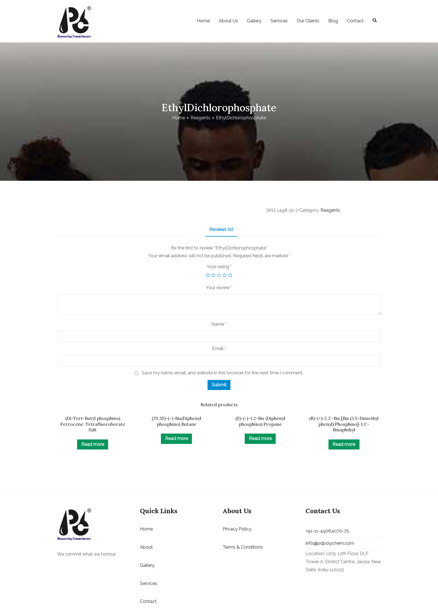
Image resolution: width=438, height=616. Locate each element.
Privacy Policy (237, 529)
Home (203, 20)
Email (219, 348)
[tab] (221, 230)
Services (279, 20)
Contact (355, 20)
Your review (219, 287)
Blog (333, 20)
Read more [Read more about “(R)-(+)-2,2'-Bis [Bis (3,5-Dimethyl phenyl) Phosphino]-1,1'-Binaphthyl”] (343, 444)
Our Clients (308, 20)
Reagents (200, 117)
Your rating (219, 266)
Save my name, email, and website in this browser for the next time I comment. (222, 372)
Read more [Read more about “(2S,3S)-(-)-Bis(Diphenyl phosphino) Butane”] (176, 438)
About (146, 547)
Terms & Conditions (243, 547)
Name (219, 324)
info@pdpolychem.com (330, 543)
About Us (228, 20)
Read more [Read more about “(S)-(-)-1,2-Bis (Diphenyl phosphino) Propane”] (260, 438)
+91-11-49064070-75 (327, 531)
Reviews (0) (221, 229)
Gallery (254, 20)
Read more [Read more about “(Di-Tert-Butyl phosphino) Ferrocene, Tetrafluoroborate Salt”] (92, 444)
